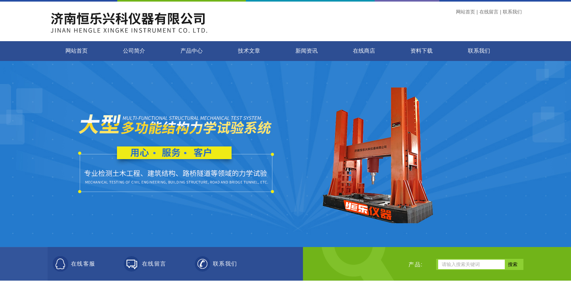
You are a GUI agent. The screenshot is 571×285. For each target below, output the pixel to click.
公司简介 (134, 51)
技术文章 (249, 51)
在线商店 (364, 51)
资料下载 (421, 51)
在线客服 (83, 264)
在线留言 (488, 12)
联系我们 (512, 12)
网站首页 (465, 12)
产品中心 (191, 51)
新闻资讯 (306, 51)
